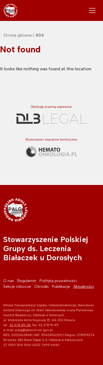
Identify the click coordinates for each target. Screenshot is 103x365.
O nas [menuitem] (8, 280)
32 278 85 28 (20, 325)
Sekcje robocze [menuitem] (17, 286)
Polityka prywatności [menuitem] (58, 280)
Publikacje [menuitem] (61, 286)
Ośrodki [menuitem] (41, 286)
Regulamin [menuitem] (26, 280)
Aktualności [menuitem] (83, 286)
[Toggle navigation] (92, 10)
